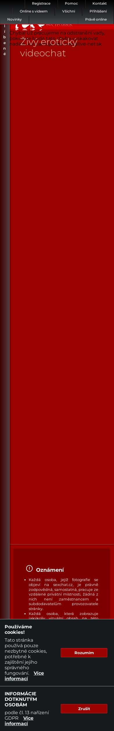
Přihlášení (98, 11)
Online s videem (34, 11)
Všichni (68, 11)
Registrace (41, 3)
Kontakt (99, 3)
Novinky (14, 19)
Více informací (24, 675)
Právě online (96, 19)
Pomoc (71, 3)
